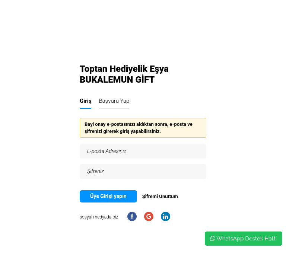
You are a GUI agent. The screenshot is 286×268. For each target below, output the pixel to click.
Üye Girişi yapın (108, 196)
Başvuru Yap (114, 101)
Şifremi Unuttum (160, 196)
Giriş (85, 101)
